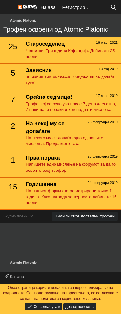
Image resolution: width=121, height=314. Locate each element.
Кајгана (14, 276)
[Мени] (8, 7)
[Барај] (113, 7)
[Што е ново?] (100, 7)
